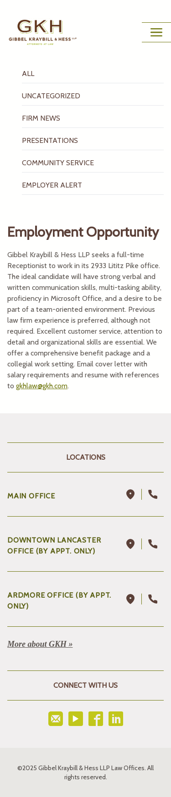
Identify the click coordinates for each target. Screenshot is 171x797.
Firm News (41, 118)
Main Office (31, 496)
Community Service (58, 162)
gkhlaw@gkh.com (41, 385)
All (28, 73)
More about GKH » (40, 644)
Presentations (50, 140)
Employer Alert (52, 185)
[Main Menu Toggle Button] (156, 32)
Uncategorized (51, 95)
